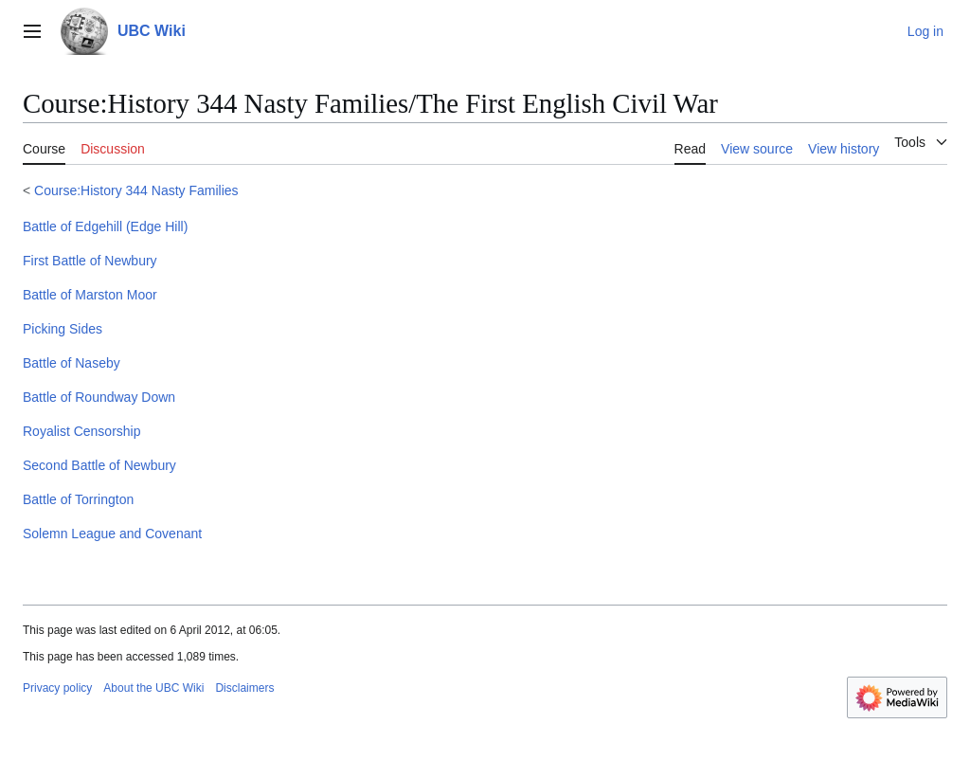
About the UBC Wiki (153, 688)
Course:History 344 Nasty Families (136, 190)
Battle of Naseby (71, 363)
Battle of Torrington (78, 499)
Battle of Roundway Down (99, 397)
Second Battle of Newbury (99, 465)
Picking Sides (62, 328)
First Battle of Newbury (90, 260)
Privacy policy (57, 688)
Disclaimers (244, 688)
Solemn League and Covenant (112, 533)
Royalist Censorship (82, 431)
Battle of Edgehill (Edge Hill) (105, 226)
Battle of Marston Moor (90, 294)
